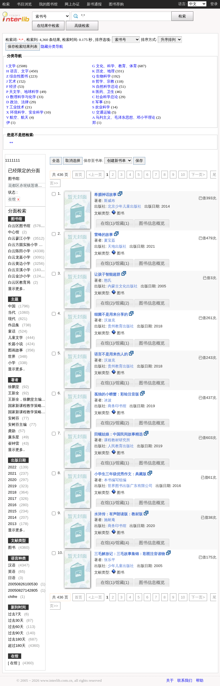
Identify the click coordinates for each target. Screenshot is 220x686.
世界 (12, 356)
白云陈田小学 (20, 251)
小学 (12, 363)
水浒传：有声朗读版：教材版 (119, 514)
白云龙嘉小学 (20, 257)
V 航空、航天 (18, 117)
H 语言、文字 (18, 71)
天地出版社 (117, 246)
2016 (12, 505)
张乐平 (109, 560)
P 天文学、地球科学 (23, 92)
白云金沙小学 (20, 276)
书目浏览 (24, 4)
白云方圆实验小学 (23, 244)
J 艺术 (11, 81)
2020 (12, 480)
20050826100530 (23, 584)
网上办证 (72, 4)
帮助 (199, 680)
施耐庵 (109, 520)
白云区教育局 (20, 282)
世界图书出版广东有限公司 (131, 486)
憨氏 (107, 280)
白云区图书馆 (20, 226)
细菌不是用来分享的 (111, 314)
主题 (14, 299)
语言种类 (18, 558)
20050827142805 (23, 590)
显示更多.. (16, 289)
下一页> (198, 174)
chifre (13, 596)
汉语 (12, 565)
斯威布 (109, 200)
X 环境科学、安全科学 (25, 112)
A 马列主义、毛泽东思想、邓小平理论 (124, 117)
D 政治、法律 (18, 102)
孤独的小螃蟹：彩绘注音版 (117, 394)
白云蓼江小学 (20, 238)
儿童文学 (16, 337)
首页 (78, 174)
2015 (12, 511)
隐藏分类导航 (52, 46)
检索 (6, 4)
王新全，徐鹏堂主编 (25, 399)
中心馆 (14, 232)
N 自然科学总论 (105, 86)
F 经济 (12, 86)
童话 (12, 331)
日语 (12, 578)
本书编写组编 (115, 480)
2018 (12, 492)
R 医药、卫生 (103, 92)
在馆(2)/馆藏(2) (115, 303)
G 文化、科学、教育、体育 (115, 66)
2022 (12, 467)
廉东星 (14, 437)
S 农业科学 (101, 107)
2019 (12, 486)
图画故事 (16, 350)
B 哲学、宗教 (103, 81)
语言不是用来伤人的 (111, 354)
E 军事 (98, 102)
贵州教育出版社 (121, 326)
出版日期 (18, 460)
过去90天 (16, 633)
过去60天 (16, 627)
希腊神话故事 (106, 194)
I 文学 (11, 66)
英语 (12, 571)
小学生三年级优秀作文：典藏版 (121, 474)
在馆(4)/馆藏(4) (115, 542)
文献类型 (18, 540)
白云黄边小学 (20, 263)
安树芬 (14, 418)
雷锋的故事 (104, 234)
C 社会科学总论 (105, 97)
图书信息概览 (152, 223)
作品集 (14, 325)
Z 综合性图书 (17, 76)
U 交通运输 (102, 112)
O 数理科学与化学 (21, 97)
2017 (12, 498)
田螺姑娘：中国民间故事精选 (119, 434)
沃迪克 (109, 320)
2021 (12, 473)
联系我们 (184, 680)
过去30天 (16, 620)
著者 (14, 380)
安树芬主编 (18, 424)
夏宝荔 (109, 240)
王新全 (14, 393)
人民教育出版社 (121, 446)
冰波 (107, 400)
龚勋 (12, 431)
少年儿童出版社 (121, 566)
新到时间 (18, 607)
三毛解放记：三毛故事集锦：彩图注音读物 (130, 554)
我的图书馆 (48, 4)
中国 (12, 306)
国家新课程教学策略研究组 (31, 405)
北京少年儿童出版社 (125, 206)
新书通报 (94, 4)
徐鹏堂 (14, 387)
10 (183, 174)
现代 (12, 319)
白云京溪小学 (20, 270)
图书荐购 (116, 4)
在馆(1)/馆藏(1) (115, 223)
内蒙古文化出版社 (123, 286)
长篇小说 (16, 344)
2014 (12, 517)
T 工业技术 (15, 107)
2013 (12, 524)
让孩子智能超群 (107, 274)
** (11, 143)
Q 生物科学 (102, 76)
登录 (214, 4)
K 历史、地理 (103, 71)
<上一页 (95, 174)
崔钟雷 (14, 443)
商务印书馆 (117, 406)
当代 (12, 312)
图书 (12, 547)
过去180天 (17, 639)
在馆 (14, 656)
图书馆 (16, 219)
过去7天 (15, 614)
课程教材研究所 (117, 440)
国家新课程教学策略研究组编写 (34, 412)
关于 (170, 680)
